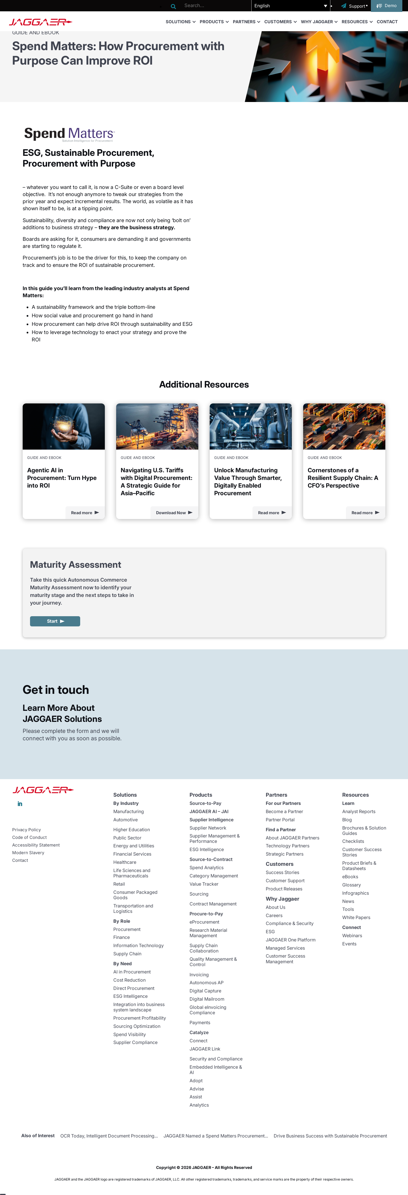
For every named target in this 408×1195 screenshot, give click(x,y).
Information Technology (138, 945)
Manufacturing (128, 811)
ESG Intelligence (130, 996)
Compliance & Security (290, 923)
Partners (246, 21)
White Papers (356, 917)
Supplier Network (208, 828)
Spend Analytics (207, 867)
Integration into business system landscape (139, 1007)
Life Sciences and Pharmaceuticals (131, 873)
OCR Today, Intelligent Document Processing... (109, 1136)
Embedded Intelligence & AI (216, 1069)
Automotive (125, 819)
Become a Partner (284, 811)
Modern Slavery (28, 852)
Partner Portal (280, 819)
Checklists (353, 841)
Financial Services (132, 854)
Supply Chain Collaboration (204, 948)
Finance (121, 937)
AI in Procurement (132, 972)
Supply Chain (127, 953)
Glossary (351, 885)
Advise (197, 1089)
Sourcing (199, 894)
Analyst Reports (358, 811)
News (348, 901)
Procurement (127, 929)
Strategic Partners (284, 854)
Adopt (196, 1080)
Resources (357, 21)
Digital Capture (205, 991)
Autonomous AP (207, 982)
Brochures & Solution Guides (364, 830)
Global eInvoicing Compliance (208, 1009)
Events (349, 944)
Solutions (180, 21)
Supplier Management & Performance (215, 838)
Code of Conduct (29, 837)
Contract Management (213, 904)
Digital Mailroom (207, 999)
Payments (200, 1022)
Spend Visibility (129, 1034)
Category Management (214, 876)
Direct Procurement (133, 988)
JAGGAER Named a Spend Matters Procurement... (215, 1136)
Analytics (199, 1105)
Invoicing (199, 974)
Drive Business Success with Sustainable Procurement (330, 1136)
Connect (198, 1040)
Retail (119, 884)
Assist (196, 1097)
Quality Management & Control (213, 961)
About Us (275, 907)
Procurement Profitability (139, 1018)
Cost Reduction (129, 980)
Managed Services (285, 948)
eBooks (350, 876)
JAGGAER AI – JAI (209, 811)
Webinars (352, 935)
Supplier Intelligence (211, 819)
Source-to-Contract (211, 859)
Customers (280, 21)
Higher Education (131, 829)
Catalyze (199, 1032)
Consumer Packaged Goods (135, 894)
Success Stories (282, 872)
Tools (348, 909)
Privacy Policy (26, 829)
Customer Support (285, 880)
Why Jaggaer (319, 21)
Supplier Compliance (135, 1042)
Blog (347, 819)
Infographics (355, 893)
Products (214, 21)
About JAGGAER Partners (292, 838)
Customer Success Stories (362, 852)
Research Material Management (208, 932)
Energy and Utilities (133, 846)
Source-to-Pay (205, 803)
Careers (274, 915)
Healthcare (124, 862)
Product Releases (284, 889)
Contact (387, 21)
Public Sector (127, 838)
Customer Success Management (285, 958)
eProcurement (204, 922)
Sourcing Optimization (136, 1026)
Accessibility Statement (36, 845)
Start (52, 621)
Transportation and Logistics (133, 908)
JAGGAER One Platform (291, 940)
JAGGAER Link (205, 1049)
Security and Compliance (216, 1059)
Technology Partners (287, 846)
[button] (290, 5)
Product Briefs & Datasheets (359, 865)
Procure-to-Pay (206, 914)
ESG (270, 931)
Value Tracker (204, 884)
